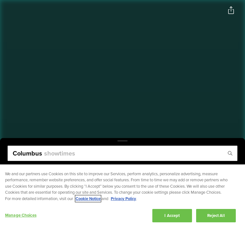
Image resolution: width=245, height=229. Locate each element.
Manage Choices (20, 215)
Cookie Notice (88, 199)
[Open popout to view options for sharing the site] (231, 10)
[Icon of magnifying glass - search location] (230, 153)
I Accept (172, 216)
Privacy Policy (123, 199)
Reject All (215, 216)
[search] (122, 153)
